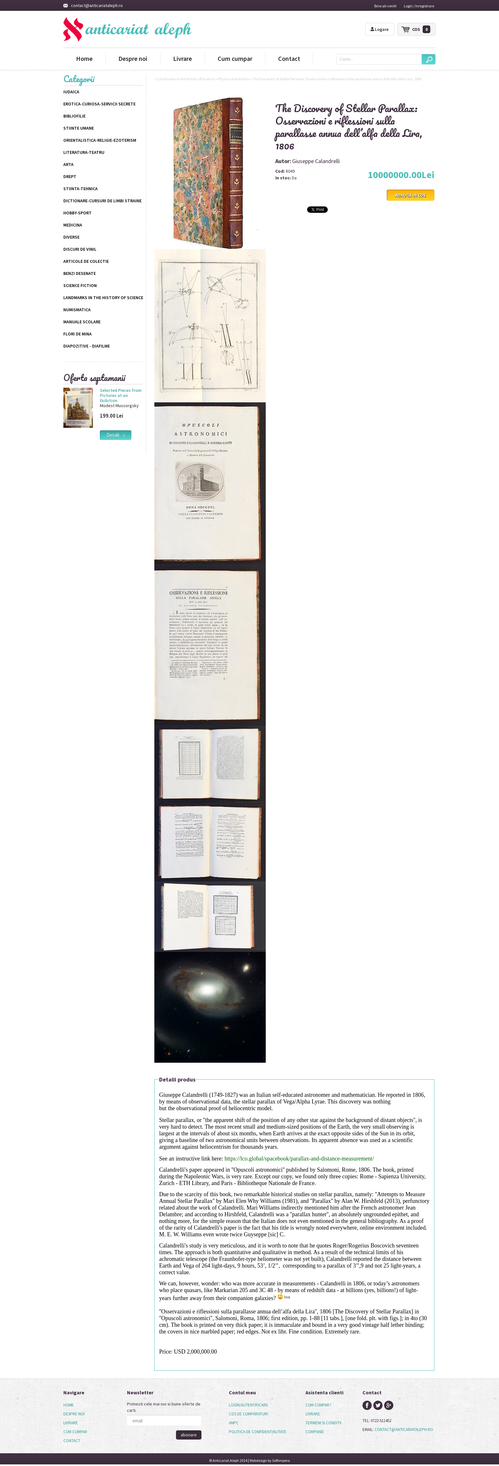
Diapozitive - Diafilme (86, 346)
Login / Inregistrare (419, 6)
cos (421, 29)
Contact (289, 58)
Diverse (71, 237)
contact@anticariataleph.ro (93, 5)
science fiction (80, 285)
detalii (116, 435)
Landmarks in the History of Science (103, 297)
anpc (234, 1423)
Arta (68, 164)
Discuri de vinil (79, 249)
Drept (69, 176)
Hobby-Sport (77, 213)
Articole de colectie (86, 261)
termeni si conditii (323, 1423)
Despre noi (132, 58)
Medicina (72, 225)
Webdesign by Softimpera (270, 1460)
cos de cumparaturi (248, 1414)
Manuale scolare (82, 322)
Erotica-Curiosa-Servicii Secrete (99, 104)
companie (315, 1431)
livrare (313, 1414)
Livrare (182, 58)
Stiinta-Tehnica (80, 188)
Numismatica (77, 310)
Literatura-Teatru (83, 152)
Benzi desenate (79, 273)
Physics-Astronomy (233, 78)
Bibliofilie (74, 116)
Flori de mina (77, 334)
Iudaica (71, 92)
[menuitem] (75, 1405)
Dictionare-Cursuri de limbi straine (102, 201)
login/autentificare (248, 1405)
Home (84, 58)
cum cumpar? (318, 1405)
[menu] (75, 1423)
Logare (379, 29)
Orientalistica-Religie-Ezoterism (99, 140)
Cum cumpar (235, 58)
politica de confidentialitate (257, 1431)
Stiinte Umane (78, 128)
